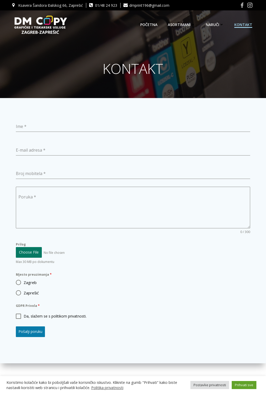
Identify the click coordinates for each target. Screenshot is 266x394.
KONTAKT (243, 24)
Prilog (21, 245)
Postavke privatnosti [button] (210, 385)
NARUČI (215, 24)
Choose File (29, 252)
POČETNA (149, 24)
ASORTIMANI (182, 24)
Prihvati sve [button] (244, 385)
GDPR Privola (28, 306)
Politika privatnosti (107, 387)
